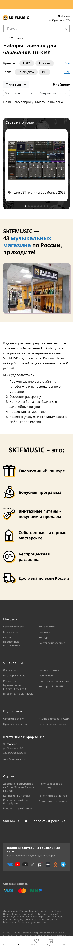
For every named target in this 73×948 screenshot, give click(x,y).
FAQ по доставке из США (54, 718)
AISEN (27, 63)
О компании (10, 670)
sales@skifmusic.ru (14, 758)
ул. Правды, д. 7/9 (59, 20)
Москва (64, 16)
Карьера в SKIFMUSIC (52, 686)
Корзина (51, 944)
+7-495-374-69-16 (14, 753)
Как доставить (12, 631)
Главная (7, 944)
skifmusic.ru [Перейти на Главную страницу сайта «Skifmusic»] (58, 932)
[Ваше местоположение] (10, 744)
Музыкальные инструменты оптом (15, 687)
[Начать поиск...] (65, 28)
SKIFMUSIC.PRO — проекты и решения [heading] (34, 821)
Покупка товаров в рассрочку (50, 785)
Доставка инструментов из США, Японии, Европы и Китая (18, 787)
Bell (44, 72)
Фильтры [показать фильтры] (16, 84)
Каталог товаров (13, 626)
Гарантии (44, 631)
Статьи (7, 637)
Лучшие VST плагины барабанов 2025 (36, 192)
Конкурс (44, 637)
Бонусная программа (52, 642)
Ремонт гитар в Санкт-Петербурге (17, 801)
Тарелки (17, 38)
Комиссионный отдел (16, 795)
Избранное (36, 944)
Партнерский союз (14, 675)
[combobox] (36, 28)
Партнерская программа (54, 680)
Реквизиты (9, 680)
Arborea (45, 63)
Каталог (22, 944)
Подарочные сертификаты (11, 643)
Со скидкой (26, 72)
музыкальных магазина (27, 241)
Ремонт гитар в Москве (53, 795)
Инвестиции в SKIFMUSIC (18, 693)
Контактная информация (23, 737)
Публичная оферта (15, 724)
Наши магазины (49, 670)
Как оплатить (47, 626)
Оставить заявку (13, 718)
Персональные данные (53, 724)
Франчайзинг (47, 675)
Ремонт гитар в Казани (53, 801)
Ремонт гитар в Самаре (17, 808)
